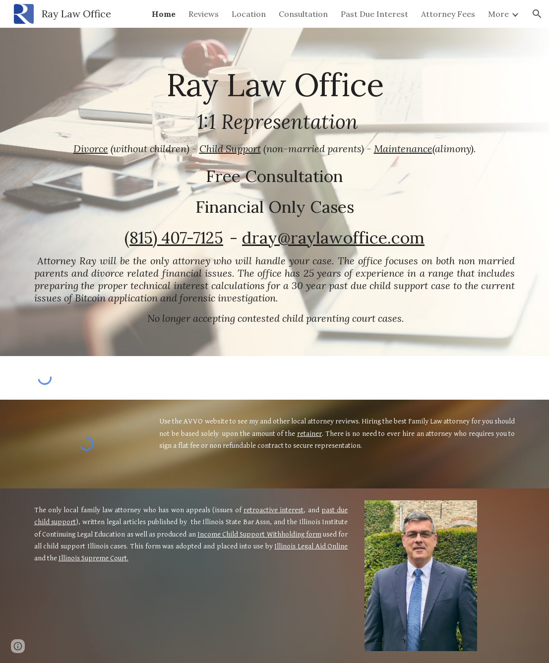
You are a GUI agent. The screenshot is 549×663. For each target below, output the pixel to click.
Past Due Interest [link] (374, 14)
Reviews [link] (203, 14)
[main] (274, 192)
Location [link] (249, 14)
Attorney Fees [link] (448, 14)
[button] (537, 14)
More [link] (498, 14)
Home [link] (164, 14)
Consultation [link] (303, 14)
